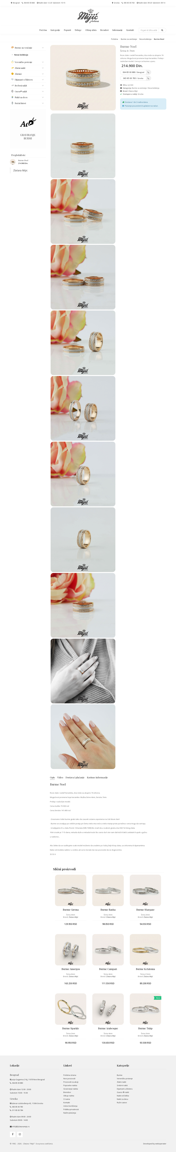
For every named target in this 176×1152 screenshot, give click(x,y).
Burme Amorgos (71, 969)
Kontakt (130, 30)
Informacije (117, 30)
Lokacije (14, 1065)
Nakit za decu (122, 1099)
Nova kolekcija (145, 39)
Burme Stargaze (145, 909)
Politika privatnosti (71, 1109)
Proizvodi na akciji (70, 1082)
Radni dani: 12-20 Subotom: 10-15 (51, 3)
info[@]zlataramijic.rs (21, 1126)
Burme (119, 1075)
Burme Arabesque (108, 1028)
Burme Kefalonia (145, 969)
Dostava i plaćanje (75, 777)
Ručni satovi (122, 1102)
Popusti (67, 30)
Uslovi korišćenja (70, 1106)
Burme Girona (71, 909)
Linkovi (67, 1065)
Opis (52, 777)
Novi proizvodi (69, 1078)
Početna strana (69, 1075)
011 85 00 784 (17, 1110)
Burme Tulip (145, 1028)
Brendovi (104, 30)
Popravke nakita (70, 1085)
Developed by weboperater (154, 1143)
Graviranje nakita (70, 1089)
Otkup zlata (90, 30)
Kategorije (55, 30)
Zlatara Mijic (20, 170)
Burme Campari (108, 969)
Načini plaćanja (69, 1113)
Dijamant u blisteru (125, 1089)
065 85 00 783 (128, 3)
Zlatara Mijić (133, 91)
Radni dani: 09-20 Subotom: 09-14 (151, 3)
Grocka (115, 3)
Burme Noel (23, 160)
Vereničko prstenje (125, 1078)
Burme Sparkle (70, 1028)
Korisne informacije (97, 777)
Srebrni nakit (122, 1085)
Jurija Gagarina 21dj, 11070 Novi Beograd (28, 1079)
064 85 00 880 (28, 3)
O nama (66, 1099)
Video (60, 777)
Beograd (15, 3)
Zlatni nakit (121, 1082)
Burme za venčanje (129, 39)
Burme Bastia (108, 909)
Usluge (78, 30)
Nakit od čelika (123, 1095)
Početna (43, 30)
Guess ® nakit (123, 1092)
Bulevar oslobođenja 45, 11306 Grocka (27, 1103)
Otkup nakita (68, 1095)
